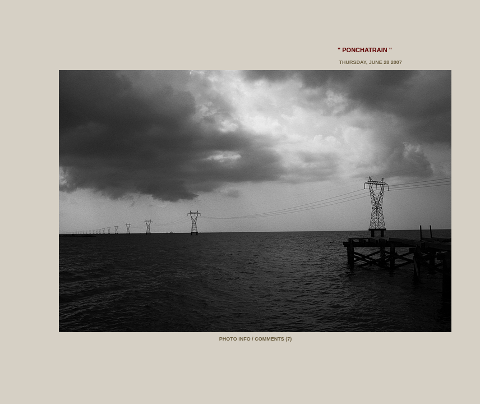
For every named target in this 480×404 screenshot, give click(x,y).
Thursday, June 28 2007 (370, 62)
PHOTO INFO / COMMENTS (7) (255, 339)
